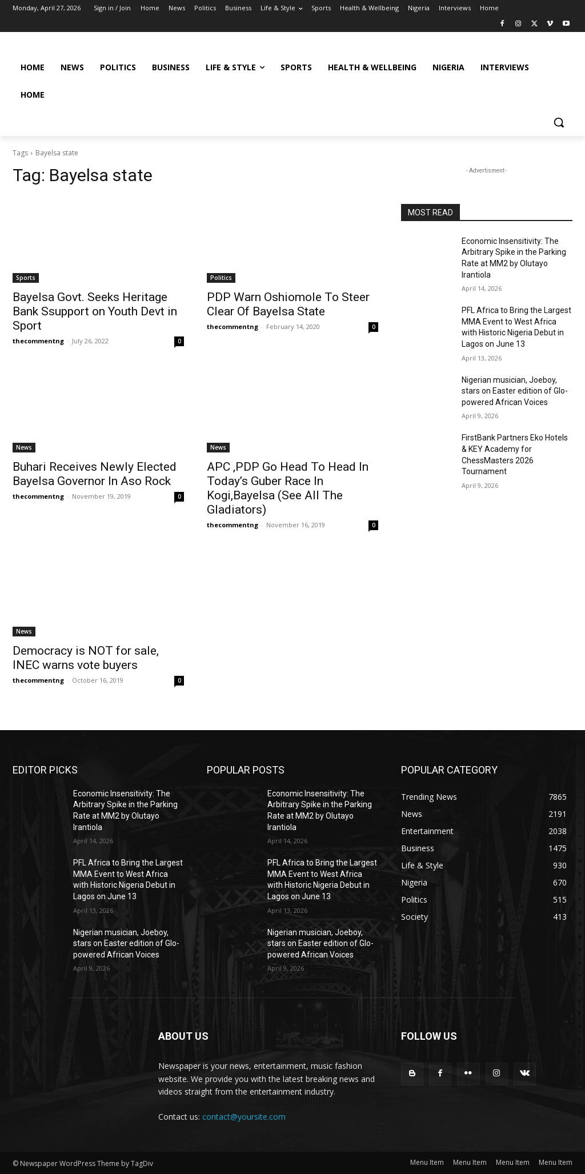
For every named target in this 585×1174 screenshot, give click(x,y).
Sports (25, 278)
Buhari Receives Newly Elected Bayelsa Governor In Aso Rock (95, 474)
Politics (221, 278)
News (24, 447)
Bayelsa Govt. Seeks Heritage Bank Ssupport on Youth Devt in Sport (95, 311)
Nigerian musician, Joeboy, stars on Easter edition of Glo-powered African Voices (515, 391)
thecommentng (38, 340)
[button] (558, 122)
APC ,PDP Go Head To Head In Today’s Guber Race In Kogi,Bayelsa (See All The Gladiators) (287, 488)
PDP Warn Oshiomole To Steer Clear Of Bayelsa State (288, 304)
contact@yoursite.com (244, 1116)
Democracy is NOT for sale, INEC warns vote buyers (86, 658)
